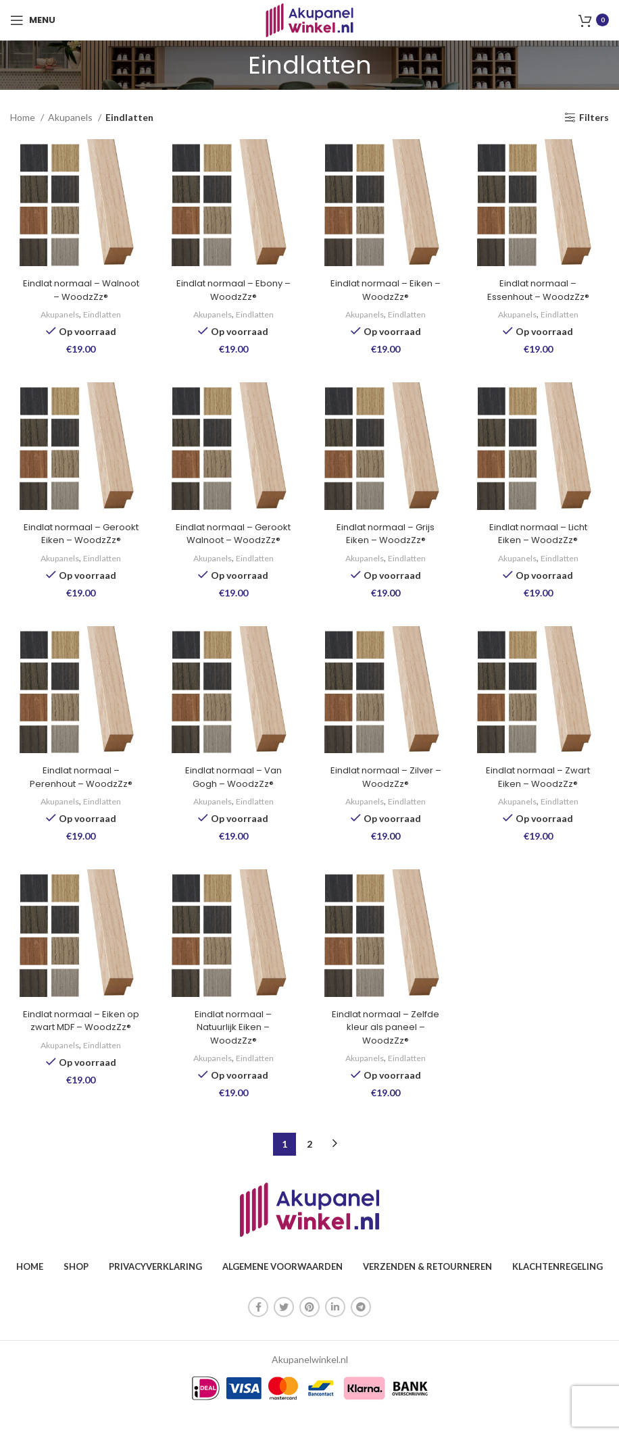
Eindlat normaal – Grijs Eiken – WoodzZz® (387, 538)
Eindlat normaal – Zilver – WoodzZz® (387, 797)
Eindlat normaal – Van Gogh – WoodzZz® (232, 797)
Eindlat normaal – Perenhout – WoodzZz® (77, 797)
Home (23, 117)
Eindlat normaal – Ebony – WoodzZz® (232, 292)
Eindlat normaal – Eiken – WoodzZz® (387, 292)
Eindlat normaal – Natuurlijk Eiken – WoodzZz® (232, 1049)
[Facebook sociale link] (258, 1329)
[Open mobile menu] (32, 20)
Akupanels (71, 117)
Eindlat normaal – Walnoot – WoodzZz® (77, 292)
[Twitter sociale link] (284, 1329)
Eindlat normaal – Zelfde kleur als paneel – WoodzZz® (387, 1049)
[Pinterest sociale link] (309, 1329)
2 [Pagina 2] (309, 1166)
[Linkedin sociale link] (335, 1329)
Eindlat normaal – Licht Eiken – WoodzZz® (541, 538)
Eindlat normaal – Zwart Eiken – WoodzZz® (541, 797)
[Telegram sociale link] (361, 1329)
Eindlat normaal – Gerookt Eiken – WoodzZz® (77, 545)
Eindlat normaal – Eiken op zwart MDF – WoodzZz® (77, 1049)
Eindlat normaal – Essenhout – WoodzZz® (542, 292)
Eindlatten (100, 316)
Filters (594, 117)
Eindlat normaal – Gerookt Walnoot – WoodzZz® (232, 545)
